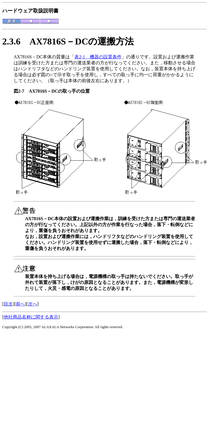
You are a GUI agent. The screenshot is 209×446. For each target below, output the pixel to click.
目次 (8, 303)
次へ (32, 303)
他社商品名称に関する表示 (31, 317)
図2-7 (21, 91)
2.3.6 (16, 41)
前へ (20, 303)
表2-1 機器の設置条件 (97, 56)
